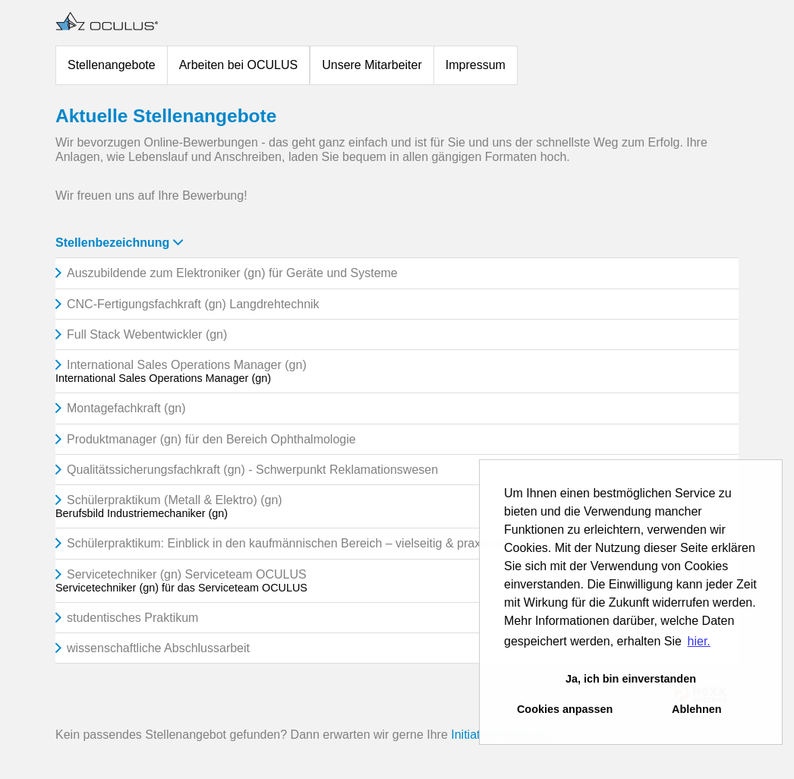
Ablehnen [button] (697, 709)
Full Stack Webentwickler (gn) (147, 334)
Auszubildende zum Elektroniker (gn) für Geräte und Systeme (232, 272)
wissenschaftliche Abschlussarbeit (158, 648)
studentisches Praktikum (132, 617)
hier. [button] (699, 641)
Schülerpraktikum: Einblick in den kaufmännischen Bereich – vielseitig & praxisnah (288, 543)
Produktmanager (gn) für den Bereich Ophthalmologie (211, 439)
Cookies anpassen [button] (565, 709)
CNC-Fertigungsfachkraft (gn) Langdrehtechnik (193, 304)
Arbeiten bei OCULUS (238, 64)
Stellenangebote (112, 64)
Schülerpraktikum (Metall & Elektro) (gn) (174, 500)
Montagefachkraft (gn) (126, 408)
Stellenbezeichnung (119, 242)
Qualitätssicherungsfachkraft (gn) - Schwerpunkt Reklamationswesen (252, 469)
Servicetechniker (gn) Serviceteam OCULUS (187, 574)
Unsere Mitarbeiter (372, 64)
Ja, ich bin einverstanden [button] (631, 679)
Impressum (476, 64)
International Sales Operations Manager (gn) (187, 364)
